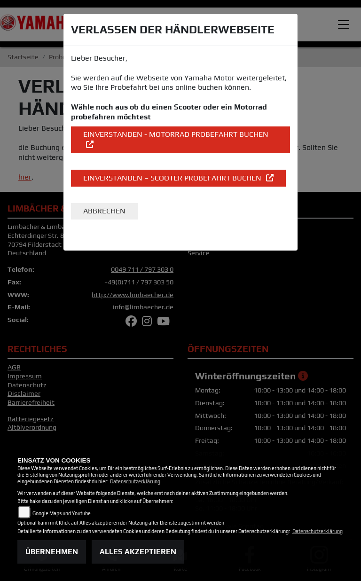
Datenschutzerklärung (135, 481)
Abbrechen (104, 210)
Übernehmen (51, 551)
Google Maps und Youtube (61, 513)
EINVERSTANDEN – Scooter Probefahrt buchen (173, 177)
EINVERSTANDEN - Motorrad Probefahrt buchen (175, 134)
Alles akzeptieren (138, 551)
